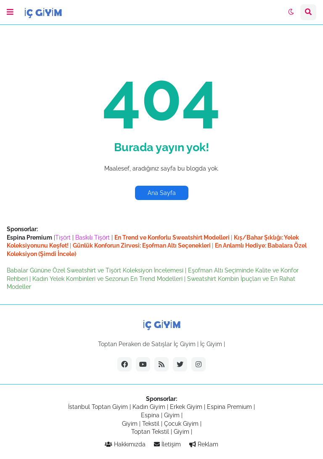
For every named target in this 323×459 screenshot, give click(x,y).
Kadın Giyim (148, 406)
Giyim (172, 415)
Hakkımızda (125, 444)
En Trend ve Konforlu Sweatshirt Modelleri (172, 237)
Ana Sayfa (162, 192)
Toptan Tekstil (150, 431)
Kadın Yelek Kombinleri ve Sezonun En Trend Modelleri (108, 278)
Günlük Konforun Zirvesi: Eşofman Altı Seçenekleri (142, 245)
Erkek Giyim (186, 406)
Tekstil (150, 423)
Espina (150, 415)
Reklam (203, 444)
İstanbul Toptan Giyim (98, 406)
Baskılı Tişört (92, 237)
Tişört (63, 237)
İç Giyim (211, 344)
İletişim (167, 444)
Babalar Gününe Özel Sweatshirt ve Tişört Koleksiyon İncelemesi (96, 270)
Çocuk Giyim (181, 423)
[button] (10, 12)
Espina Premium (229, 406)
